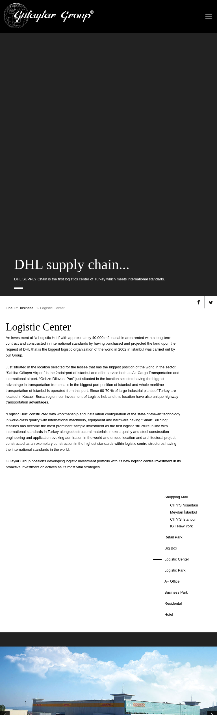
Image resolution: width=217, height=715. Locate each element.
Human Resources (192, 608)
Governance (14, 622)
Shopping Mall (176, 280)
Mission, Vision (16, 617)
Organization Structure (22, 626)
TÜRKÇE (108, 683)
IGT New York (181, 309)
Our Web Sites (127, 613)
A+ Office (172, 364)
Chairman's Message (20, 613)
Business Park (176, 375)
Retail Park (173, 320)
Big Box (170, 331)
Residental (173, 386)
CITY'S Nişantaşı (184, 288)
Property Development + (64, 608)
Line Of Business (19, 91)
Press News (101, 608)
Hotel (168, 397)
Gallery (157, 608)
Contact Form (105, 653)
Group (10, 608)
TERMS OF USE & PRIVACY (108, 698)
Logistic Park (174, 353)
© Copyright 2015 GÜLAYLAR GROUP (28, 710)
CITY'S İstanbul (183, 302)
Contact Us (103, 648)
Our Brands (125, 608)
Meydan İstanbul (183, 295)
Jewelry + (53, 617)
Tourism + (53, 613)
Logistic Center (176, 342)
